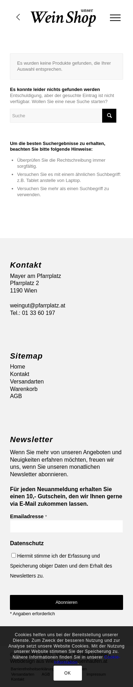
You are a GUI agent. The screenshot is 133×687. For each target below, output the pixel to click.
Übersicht (18, 17)
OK (67, 673)
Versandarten (27, 382)
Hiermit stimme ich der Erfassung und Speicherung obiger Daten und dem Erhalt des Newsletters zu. (61, 566)
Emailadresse (28, 516)
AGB (16, 396)
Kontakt (19, 374)
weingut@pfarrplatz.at (37, 305)
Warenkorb (24, 389)
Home (17, 367)
